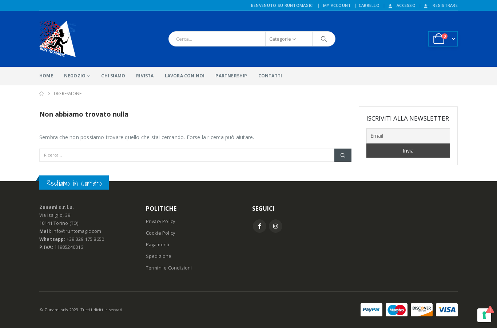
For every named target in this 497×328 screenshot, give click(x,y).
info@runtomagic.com (76, 231)
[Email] (408, 135)
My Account (337, 5)
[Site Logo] (57, 39)
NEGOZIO (75, 76)
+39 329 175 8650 (85, 239)
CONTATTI (270, 76)
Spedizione (159, 256)
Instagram (275, 226)
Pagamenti (158, 245)
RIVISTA (145, 76)
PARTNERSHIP (231, 76)
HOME (46, 76)
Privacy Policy (160, 221)
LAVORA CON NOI (185, 76)
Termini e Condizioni (169, 268)
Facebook (259, 226)
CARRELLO (369, 5)
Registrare (440, 5)
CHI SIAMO (113, 76)
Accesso (401, 5)
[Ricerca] (324, 39)
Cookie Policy (160, 233)
